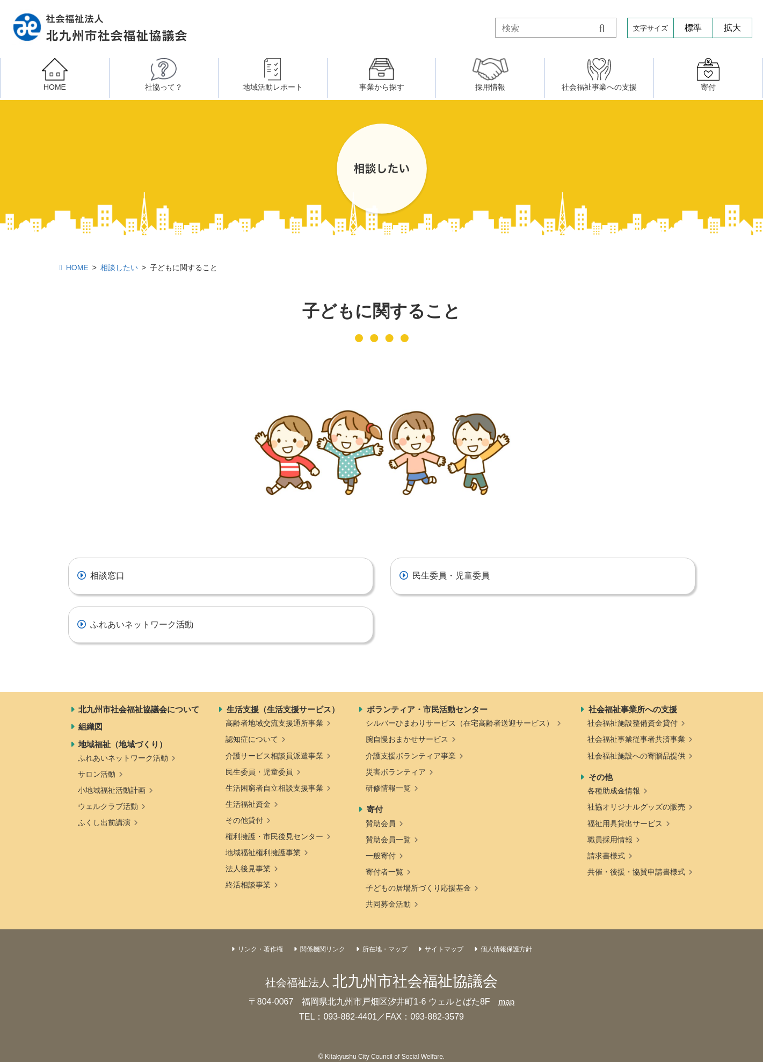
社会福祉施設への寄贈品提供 (636, 756)
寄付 (375, 809)
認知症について (252, 739)
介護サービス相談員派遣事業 (274, 756)
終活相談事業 (248, 884)
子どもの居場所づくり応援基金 (418, 888)
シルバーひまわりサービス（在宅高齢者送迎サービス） (460, 723)
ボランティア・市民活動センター (427, 709)
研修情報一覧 (388, 788)
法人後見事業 (248, 868)
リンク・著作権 (260, 949)
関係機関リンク (322, 949)
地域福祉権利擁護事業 (263, 852)
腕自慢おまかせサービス (407, 739)
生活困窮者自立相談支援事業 (274, 788)
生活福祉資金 (248, 804)
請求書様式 (606, 855)
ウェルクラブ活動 (108, 806)
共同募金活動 (388, 904)
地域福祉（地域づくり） (122, 744)
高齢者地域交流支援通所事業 (274, 723)
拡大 (732, 27)
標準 (693, 27)
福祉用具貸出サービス (625, 823)
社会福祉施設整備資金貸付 (632, 723)
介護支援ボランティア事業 (411, 756)
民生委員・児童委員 (451, 575)
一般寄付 (381, 855)
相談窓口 (107, 575)
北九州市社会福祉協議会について (138, 709)
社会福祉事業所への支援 (632, 709)
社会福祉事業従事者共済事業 (636, 739)
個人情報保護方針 (506, 949)
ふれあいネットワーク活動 (141, 624)
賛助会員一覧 (388, 839)
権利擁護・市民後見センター (274, 836)
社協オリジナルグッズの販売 (636, 807)
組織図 (90, 726)
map (506, 1001)
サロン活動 (96, 774)
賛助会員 (381, 823)
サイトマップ (444, 949)
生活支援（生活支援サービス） (283, 709)
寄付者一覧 (384, 872)
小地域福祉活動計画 (112, 790)
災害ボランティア (396, 772)
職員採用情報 (610, 839)
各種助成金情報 (613, 790)
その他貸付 (244, 820)
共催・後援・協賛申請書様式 (636, 872)
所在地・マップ (385, 949)
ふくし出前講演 (104, 822)
